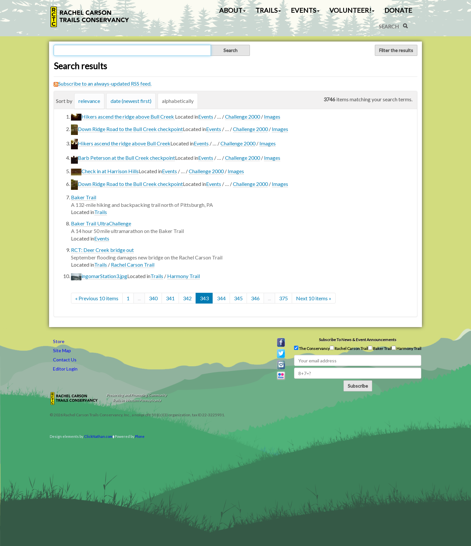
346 (255, 298)
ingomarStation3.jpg (104, 276)
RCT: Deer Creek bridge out (102, 250)
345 (238, 298)
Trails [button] (268, 10)
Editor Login (65, 369)
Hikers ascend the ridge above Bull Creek (128, 116)
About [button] (232, 10)
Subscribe (358, 386)
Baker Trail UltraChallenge (101, 223)
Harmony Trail (183, 276)
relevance (89, 101)
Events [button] (305, 10)
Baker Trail (83, 197)
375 (283, 298)
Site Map (62, 350)
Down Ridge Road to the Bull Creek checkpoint (130, 129)
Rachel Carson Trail (132, 264)
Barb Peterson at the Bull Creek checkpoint (126, 158)
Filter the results (396, 50)
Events (205, 116)
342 (187, 298)
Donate (398, 10)
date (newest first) (131, 101)
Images (272, 116)
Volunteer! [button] (352, 10)
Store (58, 341)
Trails (100, 212)
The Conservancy (312, 348)
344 (221, 298)
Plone (140, 436)
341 (170, 298)
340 (153, 298)
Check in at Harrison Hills (110, 171)
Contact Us (65, 359)
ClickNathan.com (98, 436)
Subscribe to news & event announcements (357, 339)
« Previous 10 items (96, 298)
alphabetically (178, 101)
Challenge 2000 (242, 116)
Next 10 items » (313, 298)
